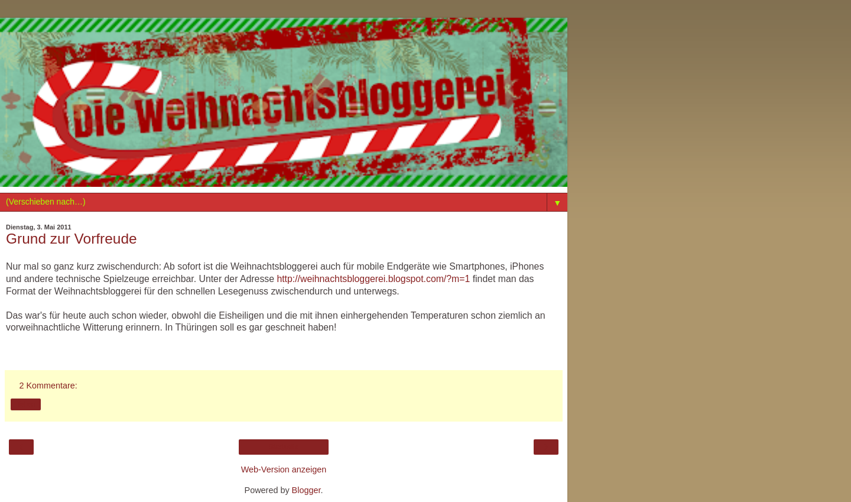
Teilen (26, 404)
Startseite (284, 447)
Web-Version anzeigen (284, 469)
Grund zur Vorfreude (71, 239)
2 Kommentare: (48, 385)
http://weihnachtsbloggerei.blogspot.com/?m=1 (373, 279)
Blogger (306, 490)
